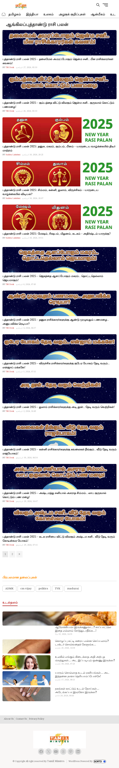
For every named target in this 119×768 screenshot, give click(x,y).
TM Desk (9, 67)
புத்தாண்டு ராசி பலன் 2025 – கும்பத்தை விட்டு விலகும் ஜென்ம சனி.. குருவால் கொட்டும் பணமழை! (58, 105)
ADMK (9, 589)
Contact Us (21, 719)
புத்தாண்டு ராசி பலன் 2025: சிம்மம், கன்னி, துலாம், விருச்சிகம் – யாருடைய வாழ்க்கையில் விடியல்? (50, 192)
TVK (57, 589)
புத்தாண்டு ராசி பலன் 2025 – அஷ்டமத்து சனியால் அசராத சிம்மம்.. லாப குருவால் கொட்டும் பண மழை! (54, 495)
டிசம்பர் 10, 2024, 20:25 (32, 154)
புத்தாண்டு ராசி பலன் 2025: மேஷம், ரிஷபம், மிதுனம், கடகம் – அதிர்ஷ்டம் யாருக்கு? (56, 234)
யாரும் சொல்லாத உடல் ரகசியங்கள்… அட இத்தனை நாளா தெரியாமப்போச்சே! (82, 674)
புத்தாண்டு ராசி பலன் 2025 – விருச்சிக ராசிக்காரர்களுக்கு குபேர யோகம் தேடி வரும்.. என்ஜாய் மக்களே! (56, 365)
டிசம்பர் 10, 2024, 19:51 (32, 238)
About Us (9, 719)
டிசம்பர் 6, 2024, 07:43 (26, 284)
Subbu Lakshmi (12, 154)
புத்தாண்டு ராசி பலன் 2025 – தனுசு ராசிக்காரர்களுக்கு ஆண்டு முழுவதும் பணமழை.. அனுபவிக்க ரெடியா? (55, 322)
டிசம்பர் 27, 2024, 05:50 (26, 67)
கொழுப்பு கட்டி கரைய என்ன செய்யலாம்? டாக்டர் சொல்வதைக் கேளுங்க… (82, 642)
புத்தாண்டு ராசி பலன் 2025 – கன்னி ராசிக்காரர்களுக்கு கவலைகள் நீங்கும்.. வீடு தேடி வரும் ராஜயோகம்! (59, 452)
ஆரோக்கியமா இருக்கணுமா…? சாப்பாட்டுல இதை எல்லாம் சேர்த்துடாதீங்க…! (83, 629)
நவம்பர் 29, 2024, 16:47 (27, 501)
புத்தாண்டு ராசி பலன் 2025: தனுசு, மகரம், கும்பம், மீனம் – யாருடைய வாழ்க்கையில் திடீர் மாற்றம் (58, 149)
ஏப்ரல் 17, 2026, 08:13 (65, 679)
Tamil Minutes (55, 761)
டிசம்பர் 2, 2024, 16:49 (26, 411)
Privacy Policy (36, 719)
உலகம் (48, 14)
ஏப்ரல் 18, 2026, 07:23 (65, 664)
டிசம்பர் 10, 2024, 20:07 (32, 198)
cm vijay (26, 589)
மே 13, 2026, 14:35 (63, 634)
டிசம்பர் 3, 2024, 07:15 (26, 371)
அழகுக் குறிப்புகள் (72, 14)
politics (43, 589)
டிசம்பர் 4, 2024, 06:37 (26, 328)
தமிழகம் (14, 14)
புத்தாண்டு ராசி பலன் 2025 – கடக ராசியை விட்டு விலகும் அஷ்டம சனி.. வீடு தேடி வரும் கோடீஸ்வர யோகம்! (58, 539)
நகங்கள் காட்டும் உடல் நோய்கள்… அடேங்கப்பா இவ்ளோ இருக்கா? (77, 690)
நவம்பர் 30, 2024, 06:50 (27, 457)
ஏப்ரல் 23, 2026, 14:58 (65, 648)
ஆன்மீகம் (98, 14)
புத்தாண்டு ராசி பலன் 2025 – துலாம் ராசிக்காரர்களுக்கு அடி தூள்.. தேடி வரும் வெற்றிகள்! (58, 407)
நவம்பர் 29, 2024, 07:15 (27, 545)
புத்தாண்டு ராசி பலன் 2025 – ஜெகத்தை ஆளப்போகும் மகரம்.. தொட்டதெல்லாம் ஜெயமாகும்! (52, 278)
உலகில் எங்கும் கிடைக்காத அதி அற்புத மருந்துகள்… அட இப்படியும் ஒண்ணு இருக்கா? (85, 658)
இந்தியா (32, 14)
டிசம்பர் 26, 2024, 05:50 (26, 111)
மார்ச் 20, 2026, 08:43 (64, 695)
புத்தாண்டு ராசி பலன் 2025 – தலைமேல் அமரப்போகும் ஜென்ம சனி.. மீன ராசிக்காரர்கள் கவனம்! (57, 61)
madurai (73, 589)
